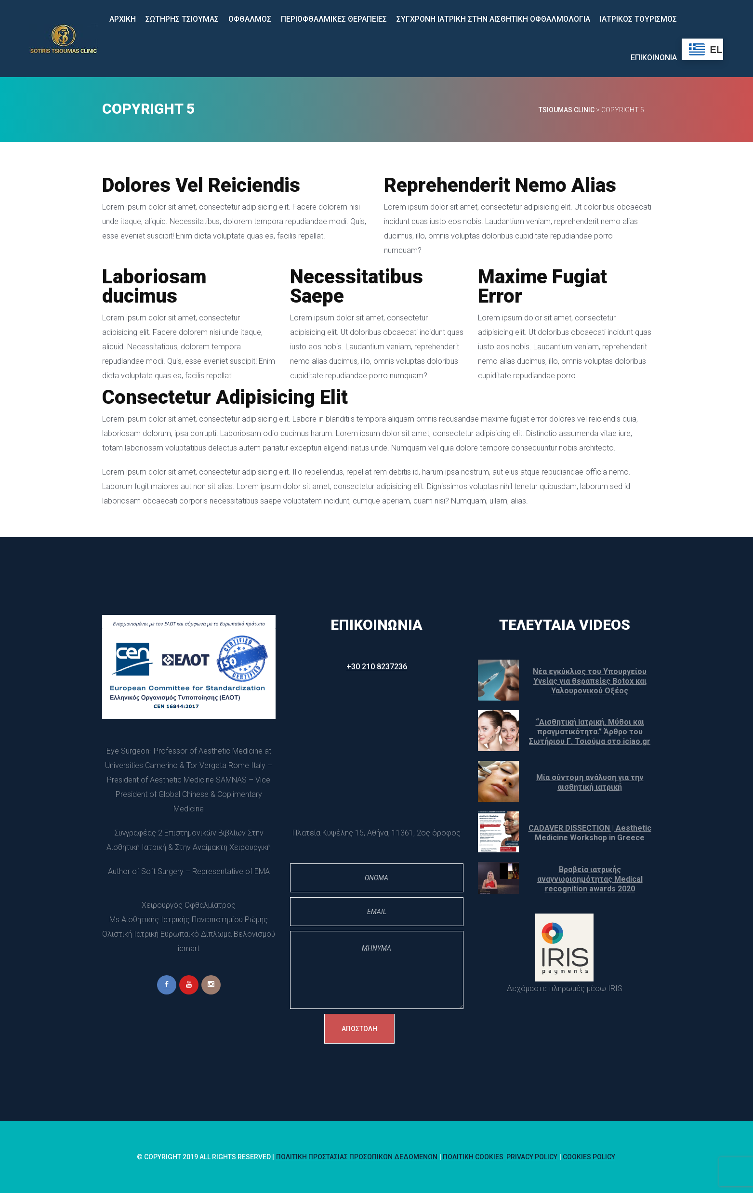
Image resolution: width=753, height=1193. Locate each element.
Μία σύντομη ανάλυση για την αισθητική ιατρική (590, 782)
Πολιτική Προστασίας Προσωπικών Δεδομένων (356, 1157)
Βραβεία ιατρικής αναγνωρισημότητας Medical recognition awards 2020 (590, 879)
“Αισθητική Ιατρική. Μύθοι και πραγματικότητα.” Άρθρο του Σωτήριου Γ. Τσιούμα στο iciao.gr (589, 731)
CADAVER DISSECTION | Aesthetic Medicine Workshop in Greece (589, 832)
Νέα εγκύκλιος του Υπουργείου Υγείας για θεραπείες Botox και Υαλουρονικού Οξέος (590, 681)
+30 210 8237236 (376, 666)
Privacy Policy (531, 1157)
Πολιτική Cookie (473, 1157)
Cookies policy (589, 1157)
